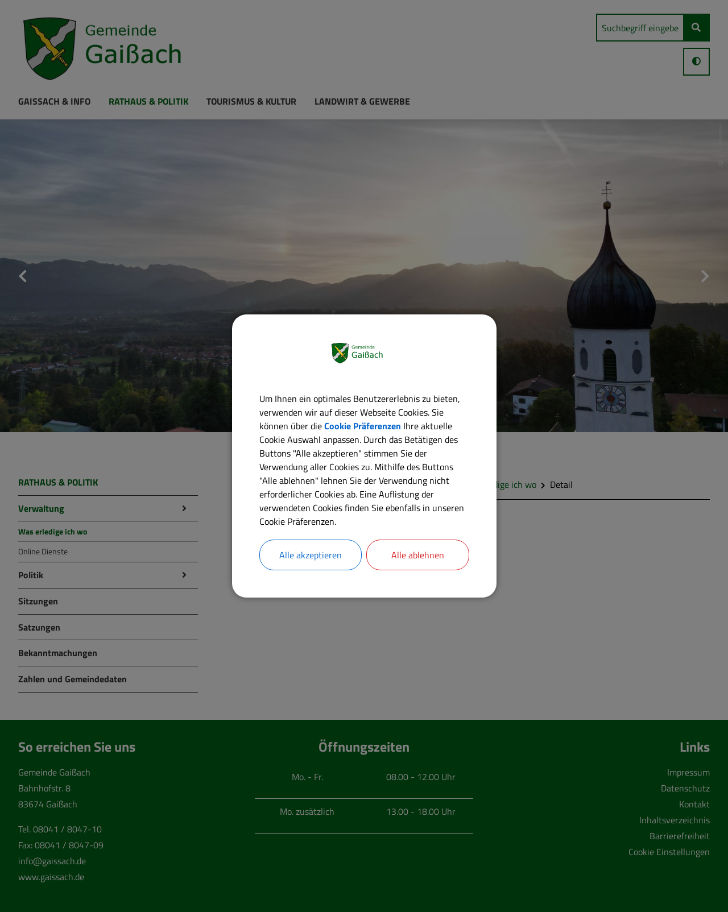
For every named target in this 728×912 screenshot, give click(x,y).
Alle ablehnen (417, 555)
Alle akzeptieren (310, 555)
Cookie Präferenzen (362, 426)
